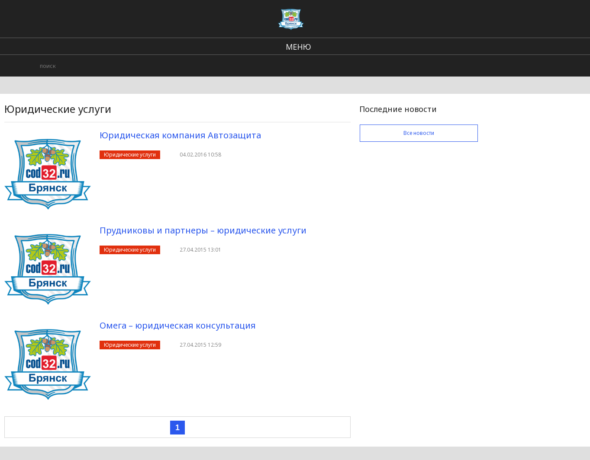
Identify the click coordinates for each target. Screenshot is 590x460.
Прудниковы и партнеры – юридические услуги (203, 230)
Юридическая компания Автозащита (180, 135)
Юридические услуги (130, 154)
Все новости (419, 133)
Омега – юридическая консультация (178, 325)
